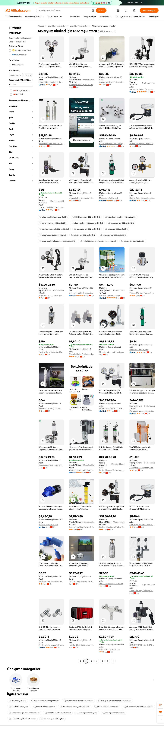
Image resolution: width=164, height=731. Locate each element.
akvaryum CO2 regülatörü (116, 229)
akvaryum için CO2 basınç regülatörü (87, 223)
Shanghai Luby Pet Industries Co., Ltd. (81, 354)
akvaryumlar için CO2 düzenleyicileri (24, 713)
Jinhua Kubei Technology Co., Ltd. (81, 198)
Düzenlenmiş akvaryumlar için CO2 (74, 707)
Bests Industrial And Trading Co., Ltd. (112, 144)
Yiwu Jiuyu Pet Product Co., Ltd (142, 524)
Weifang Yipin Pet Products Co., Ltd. (112, 295)
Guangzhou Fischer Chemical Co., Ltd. (112, 82)
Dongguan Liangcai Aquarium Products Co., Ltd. (142, 411)
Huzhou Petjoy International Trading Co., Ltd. (142, 144)
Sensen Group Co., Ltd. (48, 524)
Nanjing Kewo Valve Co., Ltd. (50, 352)
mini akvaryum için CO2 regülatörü (54, 229)
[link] (160, 705)
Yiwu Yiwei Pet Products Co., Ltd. (51, 144)
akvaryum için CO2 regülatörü (121, 223)
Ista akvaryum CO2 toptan (52, 719)
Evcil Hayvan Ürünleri (57, 26)
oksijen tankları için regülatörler (44, 701)
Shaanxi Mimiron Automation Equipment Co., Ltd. (142, 293)
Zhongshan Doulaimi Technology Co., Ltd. (81, 470)
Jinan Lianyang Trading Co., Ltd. (142, 591)
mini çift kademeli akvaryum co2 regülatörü (98, 241)
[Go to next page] (113, 661)
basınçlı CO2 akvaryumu (44, 707)
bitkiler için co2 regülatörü (132, 241)
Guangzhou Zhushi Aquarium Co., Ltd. (81, 293)
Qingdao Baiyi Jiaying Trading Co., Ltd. (81, 581)
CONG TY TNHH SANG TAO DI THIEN (142, 645)
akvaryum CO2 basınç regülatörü (53, 217)
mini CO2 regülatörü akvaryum (58, 713)
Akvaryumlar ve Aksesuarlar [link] (103, 26)
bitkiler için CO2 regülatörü (83, 235)
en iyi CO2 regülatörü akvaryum (22, 719)
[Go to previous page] (80, 661)
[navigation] (20, 344)
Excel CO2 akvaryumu (18, 707)
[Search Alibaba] (64, 10)
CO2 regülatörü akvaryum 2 (106, 707)
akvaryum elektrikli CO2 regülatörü (138, 707)
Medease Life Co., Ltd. (108, 198)
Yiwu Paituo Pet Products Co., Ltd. (51, 465)
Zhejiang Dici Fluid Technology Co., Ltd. (51, 207)
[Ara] (101, 10)
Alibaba (41, 26)
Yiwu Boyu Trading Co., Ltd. (50, 408)
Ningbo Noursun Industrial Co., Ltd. (51, 82)
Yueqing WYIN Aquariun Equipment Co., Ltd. (81, 85)
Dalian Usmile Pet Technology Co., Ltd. (142, 89)
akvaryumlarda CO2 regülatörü (52, 235)
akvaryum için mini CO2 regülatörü (78, 701)
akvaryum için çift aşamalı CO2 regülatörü (57, 241)
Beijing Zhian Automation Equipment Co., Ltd (142, 198)
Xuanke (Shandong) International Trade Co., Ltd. (81, 645)
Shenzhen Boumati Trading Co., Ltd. (112, 352)
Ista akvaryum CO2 (17, 701)
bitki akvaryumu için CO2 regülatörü (120, 217)
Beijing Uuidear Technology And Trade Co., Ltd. (112, 470)
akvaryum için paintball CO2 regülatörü (114, 701)
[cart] (126, 11)
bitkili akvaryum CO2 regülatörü (86, 217)
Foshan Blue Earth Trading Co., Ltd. (112, 527)
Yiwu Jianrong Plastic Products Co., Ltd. (112, 583)
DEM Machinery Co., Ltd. (109, 649)
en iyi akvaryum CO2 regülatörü (52, 223)
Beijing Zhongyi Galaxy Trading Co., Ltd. (51, 581)
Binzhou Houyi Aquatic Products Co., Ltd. (51, 645)
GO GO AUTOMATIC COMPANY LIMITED (112, 408)
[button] (93, 10)
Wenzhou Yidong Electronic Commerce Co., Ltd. (51, 295)
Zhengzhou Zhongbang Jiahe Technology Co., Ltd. (142, 468)
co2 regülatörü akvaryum (113, 713)
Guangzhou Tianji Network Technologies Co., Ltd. (81, 527)
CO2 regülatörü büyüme (86, 713)
